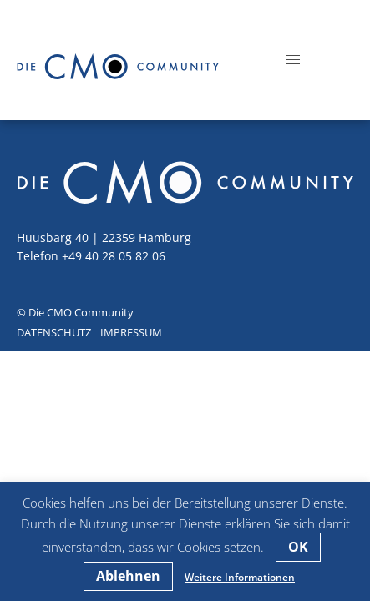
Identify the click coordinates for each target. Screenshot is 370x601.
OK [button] (298, 547)
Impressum (131, 332)
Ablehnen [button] (128, 576)
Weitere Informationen (240, 577)
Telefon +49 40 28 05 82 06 (91, 256)
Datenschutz (54, 332)
